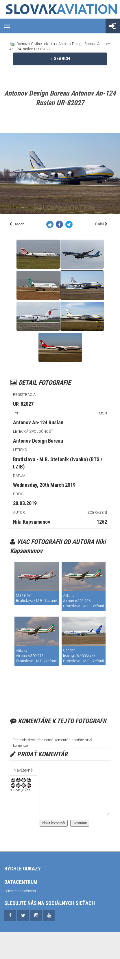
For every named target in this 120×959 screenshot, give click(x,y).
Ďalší (99, 224)
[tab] (60, 59)
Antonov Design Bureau (38, 441)
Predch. (19, 224)
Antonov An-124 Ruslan (38, 422)
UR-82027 (23, 404)
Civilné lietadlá (43, 44)
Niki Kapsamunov (31, 522)
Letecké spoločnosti (20, 891)
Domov (21, 44)
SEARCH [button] (60, 58)
